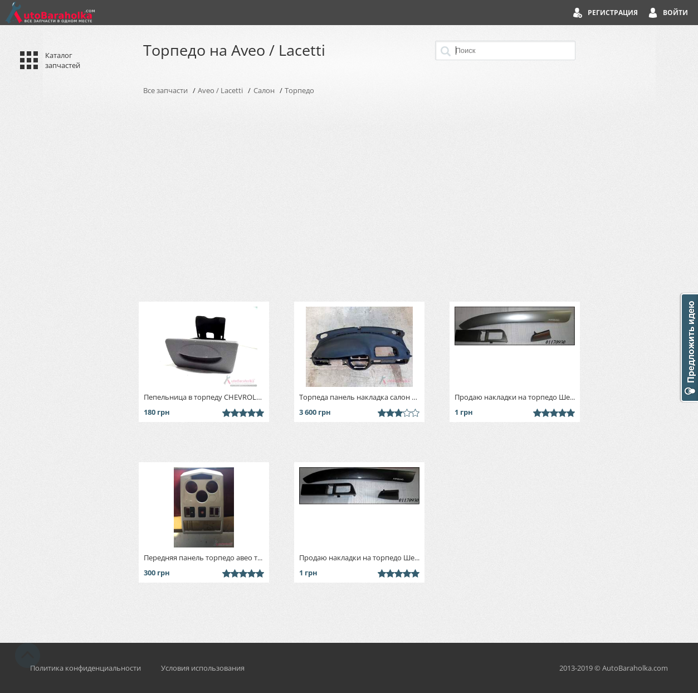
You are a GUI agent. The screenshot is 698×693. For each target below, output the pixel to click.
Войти (675, 12)
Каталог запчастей (62, 60)
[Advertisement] (349, 198)
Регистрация (613, 12)
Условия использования (203, 668)
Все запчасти (165, 90)
